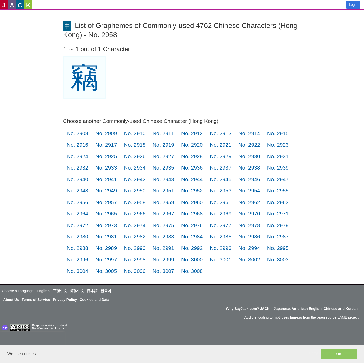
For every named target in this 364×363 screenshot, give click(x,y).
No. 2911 (163, 133)
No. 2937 (220, 168)
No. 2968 (192, 213)
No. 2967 (163, 213)
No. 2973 (106, 225)
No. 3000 (192, 259)
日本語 (92, 291)
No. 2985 (220, 236)
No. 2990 (134, 248)
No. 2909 (106, 133)
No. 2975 (163, 225)
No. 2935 (163, 168)
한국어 (106, 291)
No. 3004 (77, 271)
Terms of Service (36, 300)
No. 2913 (220, 133)
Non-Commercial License (48, 328)
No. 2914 (249, 133)
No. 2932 (77, 168)
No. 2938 (249, 168)
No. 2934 (134, 168)
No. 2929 (220, 156)
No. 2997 (106, 259)
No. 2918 (134, 145)
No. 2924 (77, 156)
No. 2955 (278, 190)
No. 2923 (278, 145)
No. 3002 (249, 259)
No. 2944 (192, 179)
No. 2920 (192, 145)
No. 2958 (134, 202)
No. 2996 (77, 259)
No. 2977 (220, 225)
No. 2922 (249, 145)
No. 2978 (249, 225)
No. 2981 (106, 236)
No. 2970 (249, 213)
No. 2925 (106, 156)
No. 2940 (77, 179)
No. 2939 (278, 168)
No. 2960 (192, 202)
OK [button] (339, 354)
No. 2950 (134, 190)
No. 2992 (192, 248)
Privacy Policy (65, 300)
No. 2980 (77, 236)
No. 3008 (192, 271)
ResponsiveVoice (43, 325)
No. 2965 (106, 213)
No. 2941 (106, 179)
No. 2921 (220, 145)
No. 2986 (249, 236)
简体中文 (77, 291)
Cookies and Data (94, 300)
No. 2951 (163, 190)
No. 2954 (249, 190)
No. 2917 (106, 145)
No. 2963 (278, 202)
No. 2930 (249, 156)
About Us (11, 300)
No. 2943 (163, 179)
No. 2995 (278, 248)
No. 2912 (192, 133)
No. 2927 (163, 156)
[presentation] (32, 339)
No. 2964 (77, 213)
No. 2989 (106, 248)
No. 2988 (77, 248)
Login (353, 5)
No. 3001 (220, 259)
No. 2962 (249, 202)
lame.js (296, 317)
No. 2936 (192, 168)
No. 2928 (192, 156)
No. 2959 (163, 202)
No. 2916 (77, 145)
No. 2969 (220, 213)
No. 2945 (220, 179)
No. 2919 (163, 145)
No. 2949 (106, 190)
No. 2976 (192, 225)
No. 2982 (134, 236)
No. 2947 (278, 179)
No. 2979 (278, 225)
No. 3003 (278, 259)
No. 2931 (278, 156)
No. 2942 (134, 179)
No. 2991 (163, 248)
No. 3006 (134, 271)
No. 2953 (220, 190)
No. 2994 (249, 248)
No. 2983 (163, 236)
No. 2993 (220, 248)
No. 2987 (278, 236)
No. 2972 (77, 225)
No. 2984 (192, 236)
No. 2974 (134, 225)
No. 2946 (249, 179)
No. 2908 (77, 133)
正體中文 (60, 291)
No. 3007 (163, 271)
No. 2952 (192, 190)
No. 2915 (278, 133)
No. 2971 (278, 213)
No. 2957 (106, 202)
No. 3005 (106, 271)
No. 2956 (77, 202)
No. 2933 (106, 168)
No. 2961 (220, 202)
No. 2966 (134, 213)
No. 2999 (163, 259)
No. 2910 (134, 133)
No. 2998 (134, 259)
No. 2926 (134, 156)
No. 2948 (77, 190)
